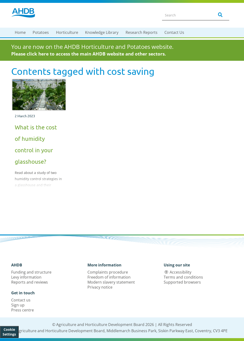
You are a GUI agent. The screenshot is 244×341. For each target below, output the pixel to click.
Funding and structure (31, 272)
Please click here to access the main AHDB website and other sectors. (88, 54)
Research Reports (142, 32)
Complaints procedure (107, 272)
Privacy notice (99, 287)
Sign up (18, 305)
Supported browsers (182, 282)
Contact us (20, 300)
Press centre (22, 310)
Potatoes (41, 32)
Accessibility (180, 272)
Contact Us (174, 32)
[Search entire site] (185, 15)
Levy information (26, 277)
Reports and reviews (29, 282)
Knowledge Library (101, 32)
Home (20, 32)
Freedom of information (109, 277)
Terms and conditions (183, 277)
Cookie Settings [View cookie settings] (9, 331)
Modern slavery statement (111, 282)
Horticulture (67, 32)
